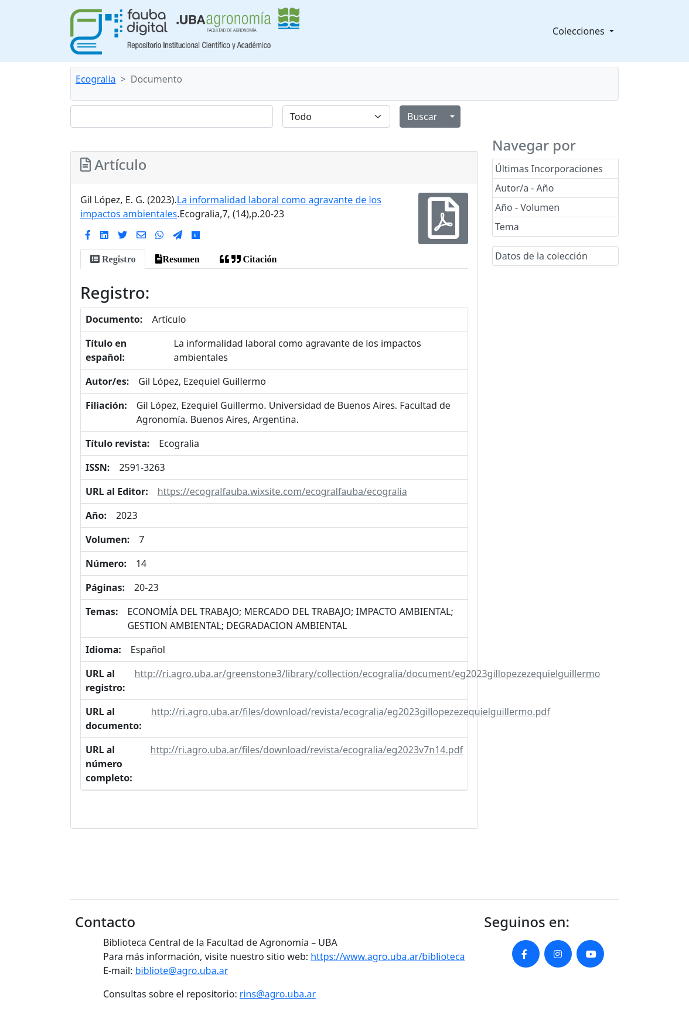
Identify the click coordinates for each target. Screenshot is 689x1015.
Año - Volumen (527, 207)
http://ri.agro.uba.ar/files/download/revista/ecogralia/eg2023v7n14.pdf (307, 749)
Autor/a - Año (524, 188)
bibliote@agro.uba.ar (181, 970)
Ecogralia (96, 79)
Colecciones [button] (579, 31)
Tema (507, 226)
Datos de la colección (541, 256)
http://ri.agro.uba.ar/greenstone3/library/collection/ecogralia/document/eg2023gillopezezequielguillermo (368, 673)
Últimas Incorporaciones (549, 168)
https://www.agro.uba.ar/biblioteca (388, 956)
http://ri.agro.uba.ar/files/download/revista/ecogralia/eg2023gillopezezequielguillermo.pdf (350, 711)
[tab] (112, 259)
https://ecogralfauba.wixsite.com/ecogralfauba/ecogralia (282, 491)
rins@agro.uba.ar (278, 993)
